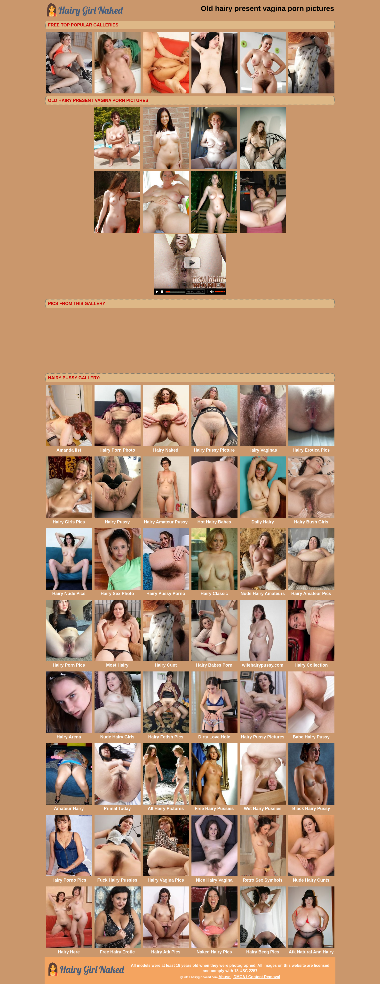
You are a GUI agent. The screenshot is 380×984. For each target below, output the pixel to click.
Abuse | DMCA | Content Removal (249, 977)
